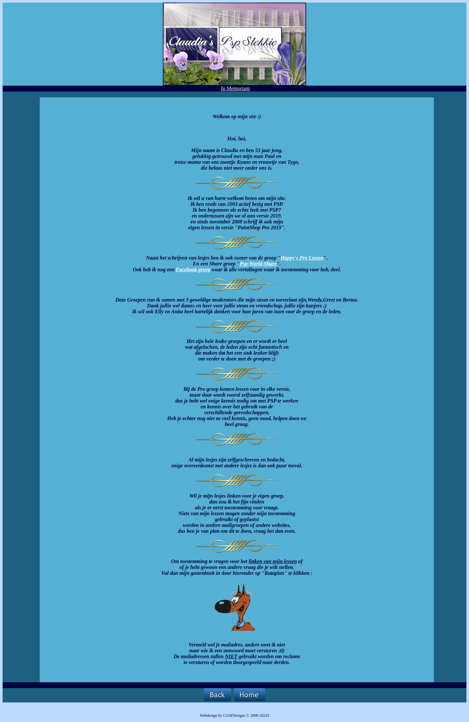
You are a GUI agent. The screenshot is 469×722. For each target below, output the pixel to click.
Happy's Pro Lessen (302, 258)
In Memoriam (235, 88)
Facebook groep (193, 269)
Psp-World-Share (258, 263)
